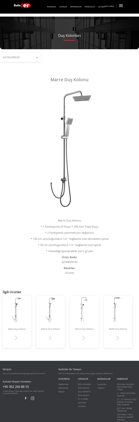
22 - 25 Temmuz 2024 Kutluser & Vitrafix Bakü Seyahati (126, 402)
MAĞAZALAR (90, 6)
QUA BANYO (83, 395)
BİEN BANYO (84, 388)
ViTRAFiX (82, 406)
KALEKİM (82, 402)
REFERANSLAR (75, 6)
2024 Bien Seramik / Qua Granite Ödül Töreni (126, 387)
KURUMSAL (51, 6)
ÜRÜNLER (63, 6)
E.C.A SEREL (83, 399)
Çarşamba (101, 384)
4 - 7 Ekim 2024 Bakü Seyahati (126, 394)
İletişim (61, 391)
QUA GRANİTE (84, 391)
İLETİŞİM (101, 6)
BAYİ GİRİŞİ (109, 6)
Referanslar (63, 388)
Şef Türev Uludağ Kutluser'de (124, 409)
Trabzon (101, 388)
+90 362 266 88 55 (16, 386)
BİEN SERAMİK (84, 384)
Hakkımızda (63, 384)
